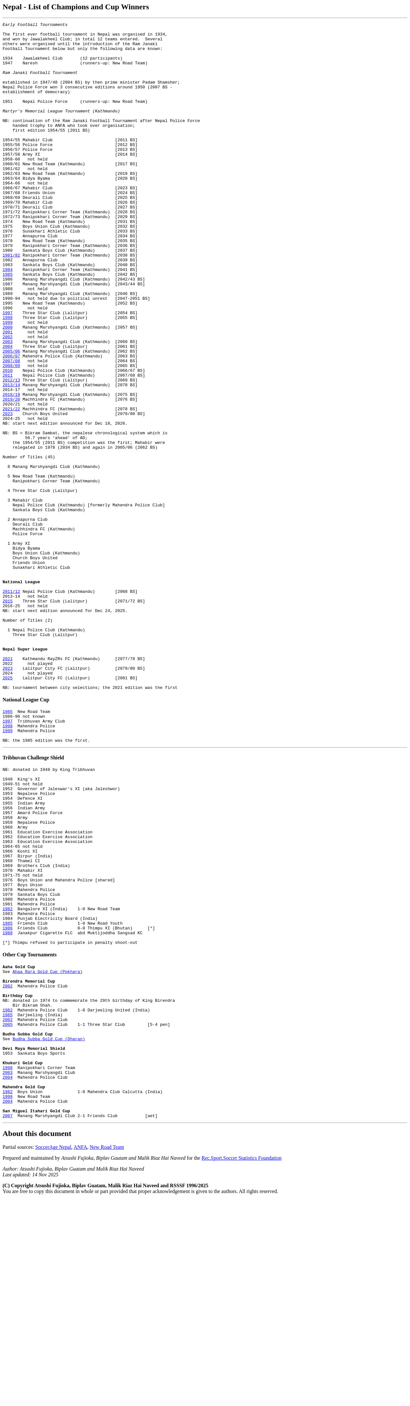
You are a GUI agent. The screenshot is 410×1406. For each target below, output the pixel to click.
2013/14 (11, 458)
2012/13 (11, 452)
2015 (7, 717)
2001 (7, 394)
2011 (7, 446)
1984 (7, 319)
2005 (7, 1212)
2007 (7, 1322)
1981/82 (11, 302)
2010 (7, 440)
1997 (7, 371)
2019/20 (11, 475)
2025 (7, 809)
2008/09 (11, 434)
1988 (7, 1106)
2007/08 (11, 429)
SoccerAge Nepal (53, 1353)
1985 (7, 325)
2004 (7, 411)
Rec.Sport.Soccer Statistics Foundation (241, 1364)
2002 (7, 400)
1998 (7, 377)
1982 (7, 1078)
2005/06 (11, 417)
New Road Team (107, 1353)
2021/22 (11, 486)
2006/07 (11, 423)
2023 (7, 492)
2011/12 (11, 705)
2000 (7, 388)
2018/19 (11, 469)
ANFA (80, 1353)
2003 (7, 406)
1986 (7, 1101)
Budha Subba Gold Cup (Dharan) (48, 1230)
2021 (7, 786)
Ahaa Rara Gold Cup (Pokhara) (47, 1149)
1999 (7, 383)
